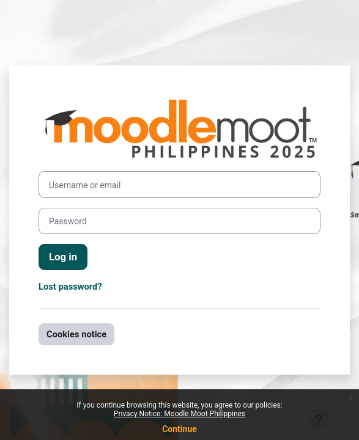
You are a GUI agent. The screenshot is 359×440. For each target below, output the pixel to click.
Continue (179, 429)
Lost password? (70, 286)
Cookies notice (76, 334)
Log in (63, 257)
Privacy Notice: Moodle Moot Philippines (179, 413)
